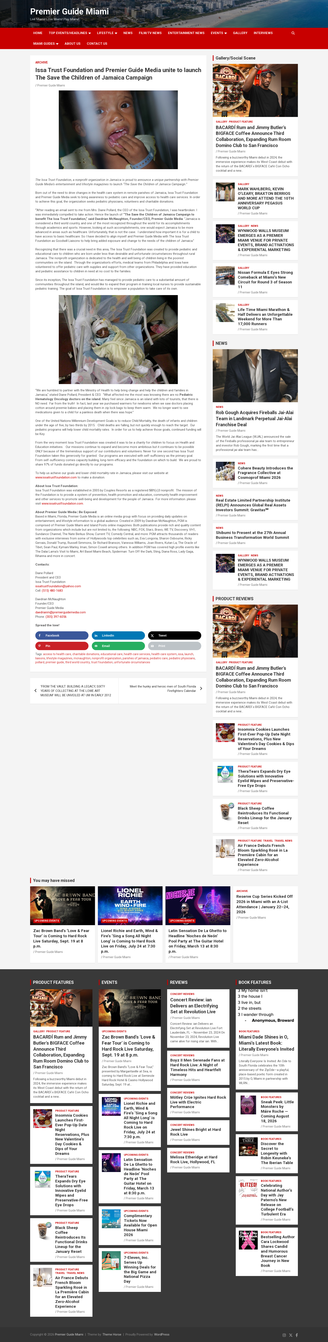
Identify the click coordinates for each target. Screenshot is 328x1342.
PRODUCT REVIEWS (235, 598)
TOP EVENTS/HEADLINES (68, 33)
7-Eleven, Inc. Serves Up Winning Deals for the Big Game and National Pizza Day (140, 1269)
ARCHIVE (41, 62)
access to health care (57, 654)
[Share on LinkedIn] (118, 635)
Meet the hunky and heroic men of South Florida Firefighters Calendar (163, 689)
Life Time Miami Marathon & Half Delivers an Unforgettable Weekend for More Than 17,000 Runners (265, 316)
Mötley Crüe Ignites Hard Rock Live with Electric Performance (198, 1102)
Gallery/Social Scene (235, 58)
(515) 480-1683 (52, 590)
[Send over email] (118, 646)
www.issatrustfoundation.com (56, 477)
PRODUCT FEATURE (241, 121)
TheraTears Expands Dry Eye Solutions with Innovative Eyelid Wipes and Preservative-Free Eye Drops (266, 778)
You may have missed (54, 880)
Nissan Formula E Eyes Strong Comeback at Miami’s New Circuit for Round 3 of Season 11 (265, 279)
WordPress (161, 1334)
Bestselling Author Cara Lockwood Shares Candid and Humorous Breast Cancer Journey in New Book (278, 1251)
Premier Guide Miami (69, 11)
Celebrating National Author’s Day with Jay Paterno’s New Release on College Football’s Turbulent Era (277, 1199)
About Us (73, 44)
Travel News (283, 840)
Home (37, 33)
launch (188, 654)
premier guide (55, 662)
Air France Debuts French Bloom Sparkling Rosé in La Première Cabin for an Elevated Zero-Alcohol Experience (263, 855)
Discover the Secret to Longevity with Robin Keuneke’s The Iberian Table (277, 1153)
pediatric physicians (182, 658)
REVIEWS (179, 982)
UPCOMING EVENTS (47, 920)
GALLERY (240, 33)
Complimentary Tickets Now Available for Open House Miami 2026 (140, 1225)
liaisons (40, 658)
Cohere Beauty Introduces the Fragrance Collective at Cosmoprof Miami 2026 (265, 473)
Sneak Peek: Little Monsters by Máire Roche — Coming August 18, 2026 (277, 1111)
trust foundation (102, 662)
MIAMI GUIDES (44, 44)
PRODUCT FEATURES (53, 982)
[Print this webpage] (174, 646)
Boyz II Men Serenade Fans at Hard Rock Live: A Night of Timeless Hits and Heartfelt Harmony (197, 1067)
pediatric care (159, 658)
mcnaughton (82, 658)
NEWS (128, 33)
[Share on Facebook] (61, 635)
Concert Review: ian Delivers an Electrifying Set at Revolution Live (194, 1005)
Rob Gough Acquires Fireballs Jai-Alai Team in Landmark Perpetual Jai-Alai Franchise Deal (254, 418)
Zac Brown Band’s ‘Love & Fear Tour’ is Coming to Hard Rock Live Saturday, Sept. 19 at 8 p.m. (61, 938)
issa (180, 654)
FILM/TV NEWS (150, 33)
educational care (112, 654)
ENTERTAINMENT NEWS (186, 33)
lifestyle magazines (59, 658)
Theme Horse (111, 1334)
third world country (77, 662)
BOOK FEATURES (255, 982)
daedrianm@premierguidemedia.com (60, 612)
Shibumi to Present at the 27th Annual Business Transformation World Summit (252, 535)
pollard (39, 662)
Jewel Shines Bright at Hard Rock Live (195, 1132)
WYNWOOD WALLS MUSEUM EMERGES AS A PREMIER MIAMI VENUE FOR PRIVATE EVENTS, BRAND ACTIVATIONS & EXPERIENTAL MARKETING (266, 240)
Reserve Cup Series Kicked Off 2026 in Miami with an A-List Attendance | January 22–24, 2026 (264, 904)
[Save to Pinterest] (61, 646)
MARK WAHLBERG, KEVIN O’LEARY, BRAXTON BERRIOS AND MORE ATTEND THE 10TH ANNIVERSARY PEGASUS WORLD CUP (266, 198)
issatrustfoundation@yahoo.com (58, 586)
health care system (164, 654)
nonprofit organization (106, 658)
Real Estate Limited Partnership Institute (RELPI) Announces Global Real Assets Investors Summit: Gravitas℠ (253, 505)
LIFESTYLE (105, 33)
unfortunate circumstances (132, 662)
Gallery (221, 121)
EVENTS (217, 33)
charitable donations (85, 654)
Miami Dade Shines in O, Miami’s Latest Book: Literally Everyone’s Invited (266, 1043)
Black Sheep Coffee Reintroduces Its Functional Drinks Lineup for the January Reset (265, 815)
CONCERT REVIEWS (182, 994)
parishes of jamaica (136, 658)
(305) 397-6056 (56, 617)
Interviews (263, 33)
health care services (137, 654)
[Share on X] (174, 635)
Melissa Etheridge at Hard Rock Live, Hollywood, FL (193, 1159)
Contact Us (97, 44)
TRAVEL (268, 840)
